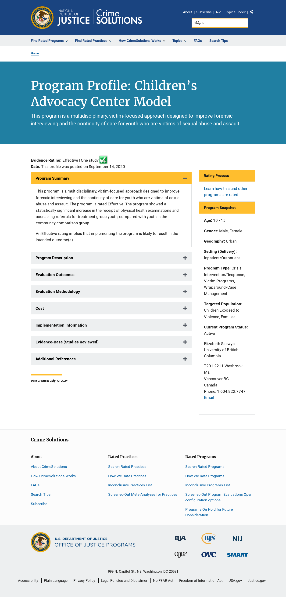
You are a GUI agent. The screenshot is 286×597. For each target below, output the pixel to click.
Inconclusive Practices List (130, 485)
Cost (40, 308)
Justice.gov (257, 581)
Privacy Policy (84, 581)
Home (35, 53)
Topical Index (235, 12)
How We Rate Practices (127, 476)
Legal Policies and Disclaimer (124, 581)
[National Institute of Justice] (237, 536)
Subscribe (204, 12)
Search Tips (40, 494)
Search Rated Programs (204, 466)
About (187, 12)
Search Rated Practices (127, 466)
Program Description (54, 257)
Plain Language (56, 581)
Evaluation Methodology (58, 291)
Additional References (56, 359)
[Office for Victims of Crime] (208, 554)
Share (253, 13)
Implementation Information (61, 325)
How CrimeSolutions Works (53, 476)
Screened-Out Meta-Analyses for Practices (142, 494)
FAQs (35, 485)
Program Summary (52, 178)
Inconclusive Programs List (207, 485)
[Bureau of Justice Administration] (180, 536)
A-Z (218, 12)
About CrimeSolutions (49, 466)
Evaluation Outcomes (55, 274)
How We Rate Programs (204, 476)
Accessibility (28, 581)
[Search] (220, 23)
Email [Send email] (209, 397)
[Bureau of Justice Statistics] (209, 542)
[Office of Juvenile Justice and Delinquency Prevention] (181, 555)
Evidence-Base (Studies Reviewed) (67, 342)
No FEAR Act (163, 581)
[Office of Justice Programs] (42, 17)
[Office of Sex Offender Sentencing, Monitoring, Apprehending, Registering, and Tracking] (237, 553)
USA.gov (235, 581)
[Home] (99, 17)
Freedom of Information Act (201, 581)
